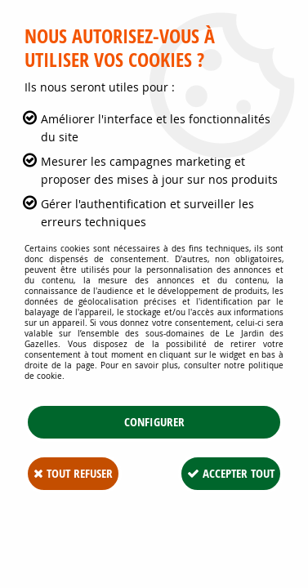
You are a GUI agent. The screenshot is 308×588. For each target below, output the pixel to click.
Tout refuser (73, 473)
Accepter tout (231, 473)
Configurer (154, 421)
